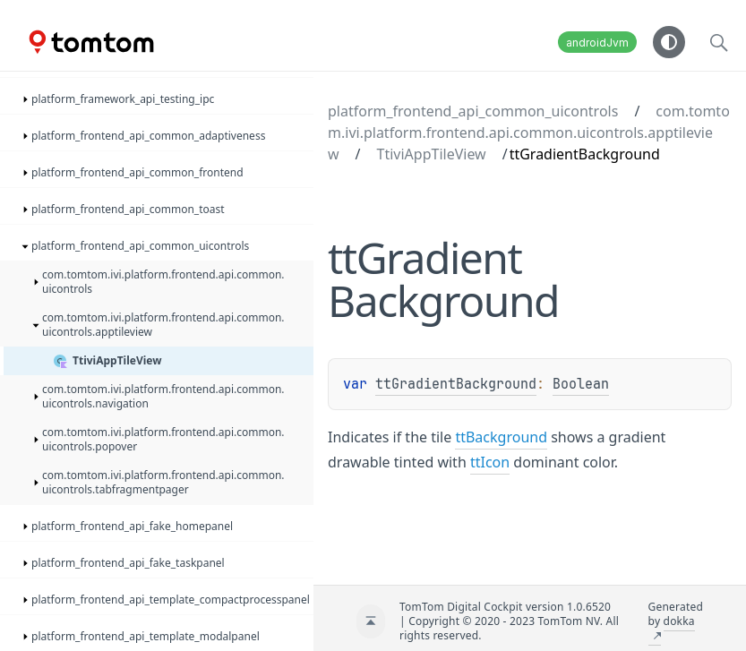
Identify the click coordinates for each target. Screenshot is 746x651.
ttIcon (490, 462)
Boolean (581, 384)
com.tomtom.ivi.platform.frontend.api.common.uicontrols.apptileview (529, 132)
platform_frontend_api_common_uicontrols (473, 111)
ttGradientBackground (455, 384)
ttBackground (501, 437)
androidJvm (597, 42)
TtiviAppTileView (431, 154)
